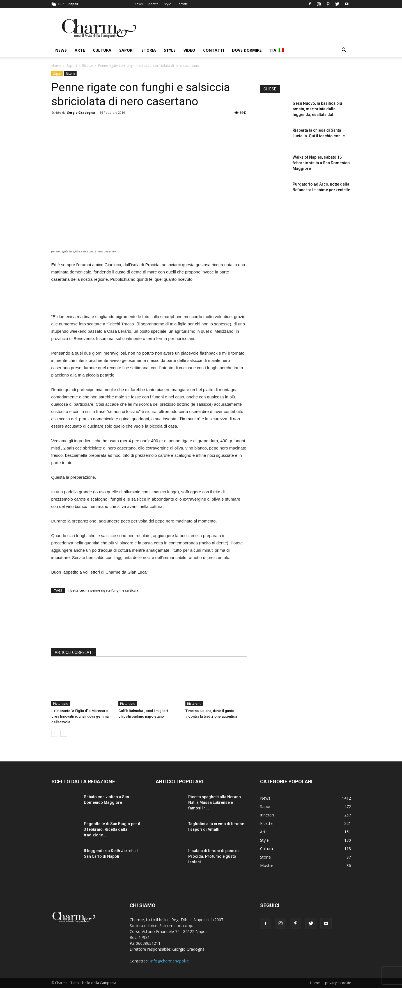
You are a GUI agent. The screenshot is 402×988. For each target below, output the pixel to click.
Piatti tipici (60, 704)
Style (167, 4)
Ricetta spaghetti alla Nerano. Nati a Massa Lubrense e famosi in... (215, 802)
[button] (344, 50)
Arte (80, 50)
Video (189, 50)
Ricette (153, 4)
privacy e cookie (338, 982)
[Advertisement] (149, 298)
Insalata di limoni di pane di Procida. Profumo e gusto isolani (213, 856)
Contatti (182, 4)
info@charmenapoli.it (169, 961)
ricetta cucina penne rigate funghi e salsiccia (103, 590)
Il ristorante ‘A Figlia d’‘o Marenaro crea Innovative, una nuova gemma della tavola (80, 716)
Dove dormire (247, 50)
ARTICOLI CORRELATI (74, 652)
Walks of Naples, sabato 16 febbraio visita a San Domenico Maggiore (321, 163)
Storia (148, 50)
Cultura (102, 50)
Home (56, 65)
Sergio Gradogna (81, 112)
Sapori (126, 50)
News (138, 4)
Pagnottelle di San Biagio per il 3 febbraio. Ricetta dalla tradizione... (112, 829)
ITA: (277, 50)
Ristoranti (194, 704)
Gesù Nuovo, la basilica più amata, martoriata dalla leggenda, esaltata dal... (317, 109)
